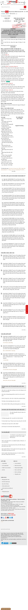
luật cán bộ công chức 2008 (15, 168)
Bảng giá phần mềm (5, 479)
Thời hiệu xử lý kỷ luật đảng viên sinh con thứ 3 (11, 401)
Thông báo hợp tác (5, 491)
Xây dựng (13, 350)
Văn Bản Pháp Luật (4, 539)
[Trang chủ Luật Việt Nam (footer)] (13, 496)
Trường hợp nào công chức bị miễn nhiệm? (10, 423)
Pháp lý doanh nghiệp (19, 467)
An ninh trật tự (5, 342)
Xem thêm (24, 329)
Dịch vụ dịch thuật (18, 469)
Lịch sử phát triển (5, 465)
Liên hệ (3, 469)
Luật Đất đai (18, 539)
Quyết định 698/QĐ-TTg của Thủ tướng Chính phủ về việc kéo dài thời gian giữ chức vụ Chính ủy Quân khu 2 (14, 311)
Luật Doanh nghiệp (12, 539)
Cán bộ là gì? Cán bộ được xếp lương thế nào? (11, 426)
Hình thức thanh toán (6, 481)
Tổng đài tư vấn (17, 474)
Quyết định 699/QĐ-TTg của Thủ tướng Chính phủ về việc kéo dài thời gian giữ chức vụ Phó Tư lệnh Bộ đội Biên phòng (14, 304)
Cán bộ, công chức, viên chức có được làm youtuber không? (13, 398)
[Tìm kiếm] (25, 7)
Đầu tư (4, 350)
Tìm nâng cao (23, 9)
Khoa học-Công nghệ (13, 369)
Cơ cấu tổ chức (6, 369)
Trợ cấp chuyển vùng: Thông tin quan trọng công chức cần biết (14, 420)
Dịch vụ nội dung (18, 472)
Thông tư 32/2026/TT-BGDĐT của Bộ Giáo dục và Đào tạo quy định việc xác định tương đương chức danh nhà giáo (14, 318)
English (20, 2)
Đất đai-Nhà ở (8, 350)
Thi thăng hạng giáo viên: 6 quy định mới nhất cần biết (12, 418)
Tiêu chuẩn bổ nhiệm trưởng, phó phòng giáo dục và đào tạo (13, 403)
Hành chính (5, 380)
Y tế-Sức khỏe (5, 360)
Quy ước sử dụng (5, 483)
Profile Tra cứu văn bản (6, 467)
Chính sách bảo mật (5, 486)
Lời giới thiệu (4, 463)
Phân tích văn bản (18, 465)
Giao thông (11, 342)
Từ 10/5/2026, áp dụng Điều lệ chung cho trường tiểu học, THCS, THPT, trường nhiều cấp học (18, 436)
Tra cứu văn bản (18, 463)
